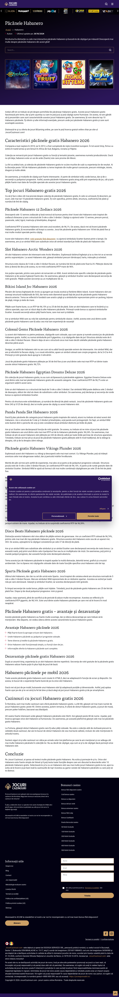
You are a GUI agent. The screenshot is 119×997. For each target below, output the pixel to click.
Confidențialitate (107, 939)
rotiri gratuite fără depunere (43, 239)
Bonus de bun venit (68, 804)
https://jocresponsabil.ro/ (79, 976)
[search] (59, 49)
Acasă (8, 30)
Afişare (103, 509)
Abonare (17, 923)
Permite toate (93, 516)
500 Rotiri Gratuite (68, 850)
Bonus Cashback (67, 818)
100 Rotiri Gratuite (68, 832)
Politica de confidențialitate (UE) (17, 898)
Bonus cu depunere (68, 799)
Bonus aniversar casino (69, 808)
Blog (7, 871)
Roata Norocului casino (69, 822)
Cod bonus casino (67, 794)
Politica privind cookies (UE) (15, 903)
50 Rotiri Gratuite (67, 827)
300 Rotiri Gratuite (68, 841)
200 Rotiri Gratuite (68, 836)
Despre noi (9, 866)
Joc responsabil (11, 880)
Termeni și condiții (12, 894)
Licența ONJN (11, 889)
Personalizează (59, 516)
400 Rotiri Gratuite (68, 845)
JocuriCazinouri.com (14, 948)
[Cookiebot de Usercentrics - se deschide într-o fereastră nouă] (100, 479)
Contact (8, 875)
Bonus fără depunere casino (71, 790)
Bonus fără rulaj (67, 813)
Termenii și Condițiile (92, 887)
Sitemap (9, 908)
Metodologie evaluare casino (16, 885)
